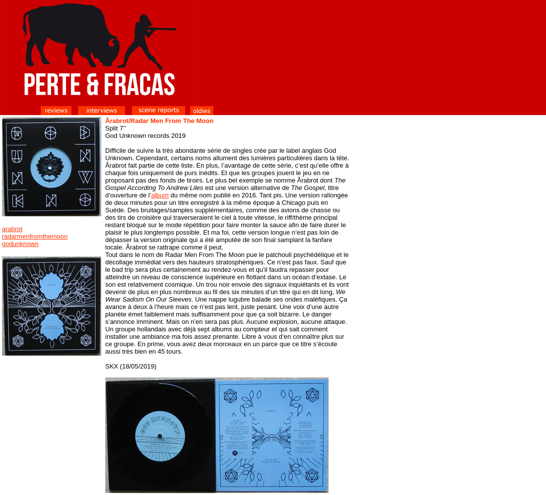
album (160, 195)
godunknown (20, 244)
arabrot (12, 229)
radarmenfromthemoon (35, 236)
